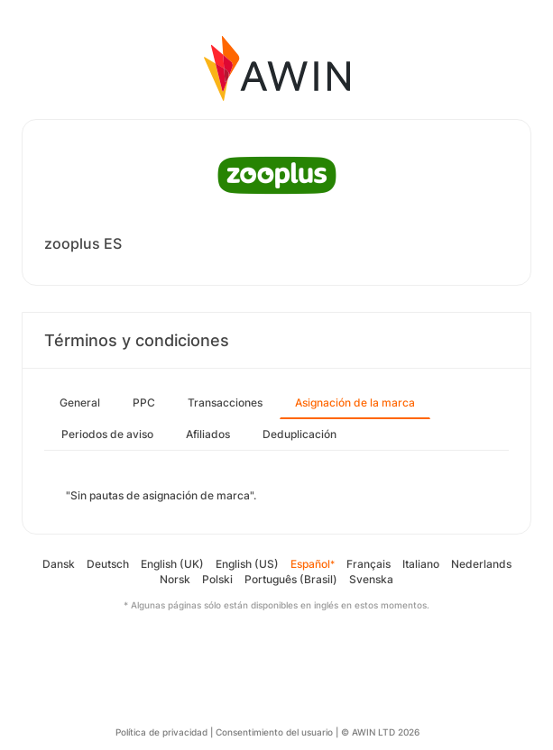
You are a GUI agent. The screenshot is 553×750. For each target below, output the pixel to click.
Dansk (58, 564)
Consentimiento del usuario (274, 732)
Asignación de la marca (355, 402)
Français (368, 564)
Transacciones (225, 402)
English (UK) (172, 564)
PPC (144, 402)
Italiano (420, 564)
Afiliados (208, 434)
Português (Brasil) (290, 579)
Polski (217, 579)
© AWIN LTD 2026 (380, 732)
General (80, 402)
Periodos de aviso (107, 434)
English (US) (247, 564)
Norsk (175, 579)
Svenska (371, 579)
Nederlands (481, 564)
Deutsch (108, 564)
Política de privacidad (161, 732)
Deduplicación (299, 434)
